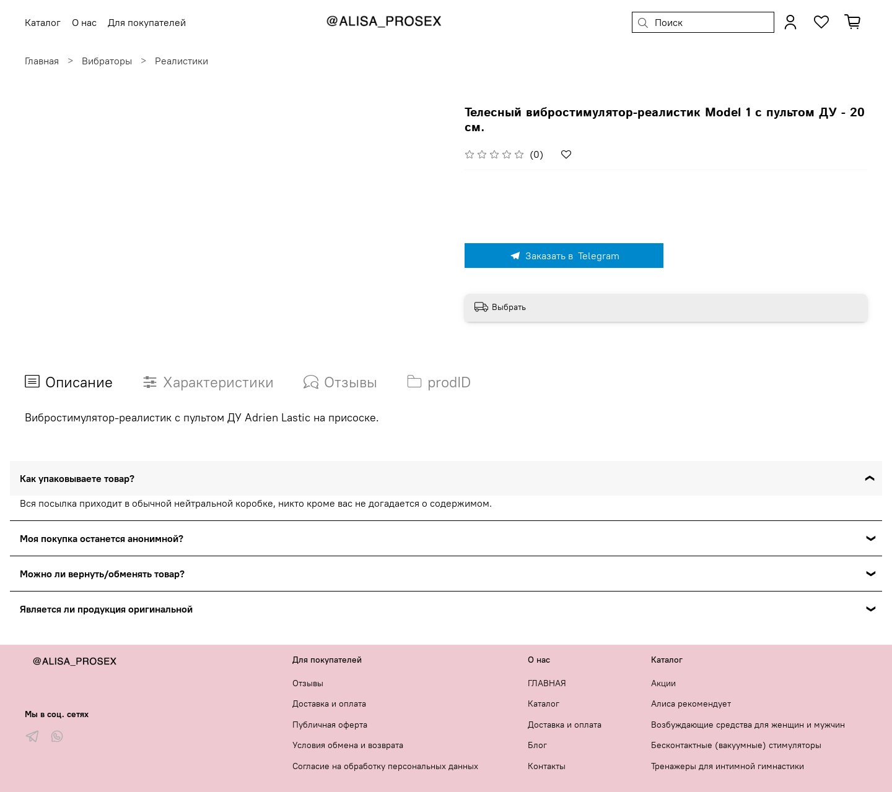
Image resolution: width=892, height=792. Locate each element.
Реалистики (181, 60)
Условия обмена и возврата (347, 745)
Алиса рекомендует (691, 703)
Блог (537, 745)
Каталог (543, 703)
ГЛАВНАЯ (547, 683)
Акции (663, 683)
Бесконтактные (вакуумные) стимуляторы (736, 745)
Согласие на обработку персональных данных (385, 766)
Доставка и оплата (329, 703)
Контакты (547, 766)
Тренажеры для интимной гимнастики (727, 766)
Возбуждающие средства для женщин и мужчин (748, 724)
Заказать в (564, 255)
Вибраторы (107, 60)
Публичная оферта (329, 724)
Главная (42, 60)
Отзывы (307, 683)
